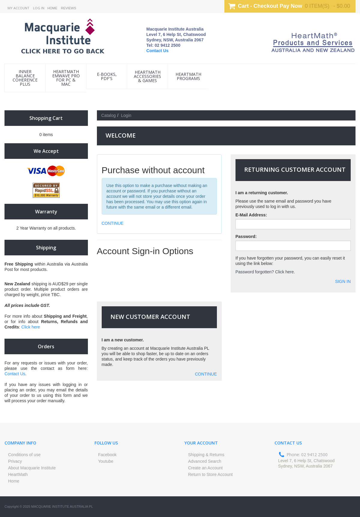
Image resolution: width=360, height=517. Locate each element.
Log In (38, 8)
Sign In (343, 281)
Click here (30, 327)
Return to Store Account (210, 474)
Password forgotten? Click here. (265, 271)
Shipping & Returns (206, 454)
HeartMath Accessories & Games (147, 76)
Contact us (288, 443)
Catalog (108, 115)
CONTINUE (113, 223)
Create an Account (205, 467)
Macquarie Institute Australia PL (62, 506)
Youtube (105, 461)
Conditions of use (24, 454)
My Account (18, 8)
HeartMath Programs (188, 76)
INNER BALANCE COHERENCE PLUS (25, 78)
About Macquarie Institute (32, 467)
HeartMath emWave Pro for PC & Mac (66, 78)
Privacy (15, 461)
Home (52, 8)
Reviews (68, 8)
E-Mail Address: (251, 214)
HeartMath (18, 474)
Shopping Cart (46, 118)
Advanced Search (204, 461)
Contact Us (157, 50)
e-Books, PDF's (107, 76)
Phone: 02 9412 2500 (307, 454)
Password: (246, 236)
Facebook (107, 454)
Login (126, 115)
